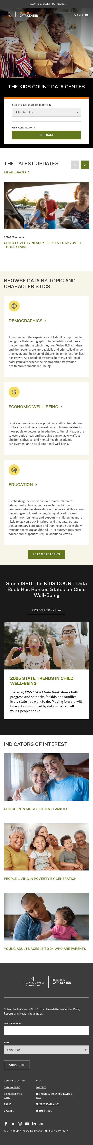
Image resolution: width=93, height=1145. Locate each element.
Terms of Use (44, 1110)
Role (7, 1042)
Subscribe (17, 1065)
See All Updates (15, 172)
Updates (9, 1110)
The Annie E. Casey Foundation (46, 4)
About (8, 1104)
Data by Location (14, 1080)
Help (38, 1080)
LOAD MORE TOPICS (46, 554)
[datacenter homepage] (29, 14)
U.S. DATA (46, 135)
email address (13, 1023)
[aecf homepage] (9, 14)
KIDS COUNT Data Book (46, 610)
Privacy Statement (47, 1104)
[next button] (85, 165)
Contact (41, 1087)
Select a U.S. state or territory (31, 105)
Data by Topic (12, 1087)
